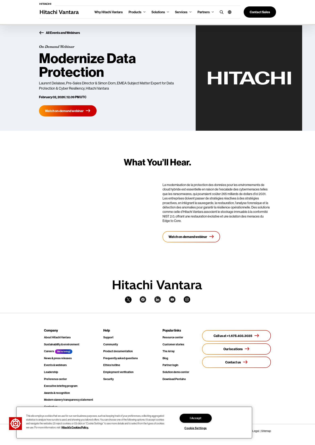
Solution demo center (176, 372)
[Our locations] (236, 349)
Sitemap (266, 431)
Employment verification (118, 372)
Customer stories (173, 344)
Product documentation (118, 351)
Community (110, 344)
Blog (165, 358)
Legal (255, 431)
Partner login (170, 365)
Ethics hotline (111, 365)
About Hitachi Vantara (57, 337)
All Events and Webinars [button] (59, 32)
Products (135, 12)
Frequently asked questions (120, 358)
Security (108, 379)
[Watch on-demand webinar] (68, 110)
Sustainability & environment (61, 344)
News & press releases (58, 358)
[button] (228, 12)
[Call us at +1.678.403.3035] (236, 335)
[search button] (221, 11)
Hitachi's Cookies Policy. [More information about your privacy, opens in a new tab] (75, 427)
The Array (169, 351)
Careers (49, 351)
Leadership (51, 372)
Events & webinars (55, 365)
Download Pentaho (174, 379)
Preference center (55, 379)
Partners (203, 12)
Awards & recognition (57, 393)
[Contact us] (236, 362)
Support (108, 337)
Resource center (173, 337)
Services (181, 12)
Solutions (158, 12)
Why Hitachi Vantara (108, 12)
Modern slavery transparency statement (68, 400)
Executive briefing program (61, 386)
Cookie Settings (195, 428)
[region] (134, 423)
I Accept (195, 418)
